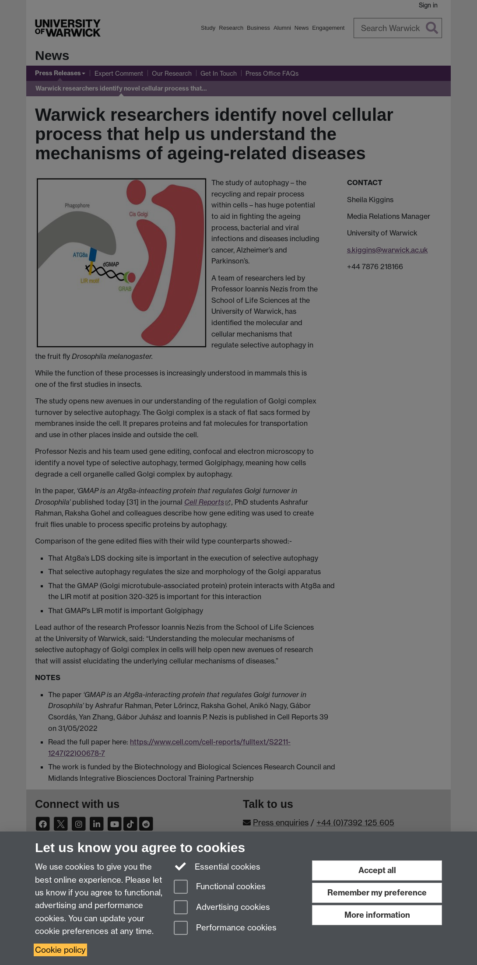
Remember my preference (377, 893)
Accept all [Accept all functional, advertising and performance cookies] (377, 870)
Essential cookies (217, 866)
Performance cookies (225, 928)
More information (377, 915)
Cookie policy (60, 950)
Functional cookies (220, 887)
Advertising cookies (222, 908)
